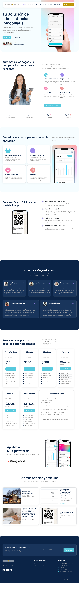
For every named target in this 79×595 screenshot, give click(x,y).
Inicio (24, 4)
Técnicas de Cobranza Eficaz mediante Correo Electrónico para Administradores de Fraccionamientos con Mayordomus (29, 512)
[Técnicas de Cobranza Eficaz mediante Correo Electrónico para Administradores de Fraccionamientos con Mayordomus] (12, 516)
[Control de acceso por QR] (49, 516)
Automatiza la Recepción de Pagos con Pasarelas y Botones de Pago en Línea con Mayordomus (66, 493)
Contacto (57, 4)
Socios (50, 4)
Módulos (38, 4)
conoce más (17, 37)
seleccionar (29, 368)
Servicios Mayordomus (53, 105)
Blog (44, 4)
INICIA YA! (7, 37)
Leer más (25, 501)
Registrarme (69, 550)
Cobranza (31, 4)
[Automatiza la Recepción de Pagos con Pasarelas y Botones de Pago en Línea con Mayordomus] (49, 496)
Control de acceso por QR (67, 513)
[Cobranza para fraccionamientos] (12, 496)
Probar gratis (68, 4)
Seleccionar (11, 368)
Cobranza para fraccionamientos (27, 492)
